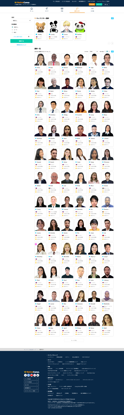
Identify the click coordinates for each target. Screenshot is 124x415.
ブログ (62, 375)
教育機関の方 (82, 1)
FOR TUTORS (91, 1)
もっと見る (74, 340)
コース (15, 29)
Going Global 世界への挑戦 (81, 386)
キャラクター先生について (53, 381)
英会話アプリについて (81, 364)
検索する (21, 41)
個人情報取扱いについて (86, 393)
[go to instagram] (34, 375)
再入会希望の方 (75, 357)
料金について (84, 361)
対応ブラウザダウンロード (68, 364)
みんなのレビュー (59, 379)
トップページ (50, 357)
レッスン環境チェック (65, 370)
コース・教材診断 (59, 368)
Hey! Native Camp (91, 373)
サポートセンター (65, 388)
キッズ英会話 (56, 1)
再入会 (106, 4)
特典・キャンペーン (52, 386)
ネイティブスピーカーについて (73, 379)
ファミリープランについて (53, 364)
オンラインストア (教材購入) (72, 368)
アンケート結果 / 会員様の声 (65, 386)
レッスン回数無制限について (71, 361)
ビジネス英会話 (66, 1)
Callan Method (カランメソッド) (89, 368)
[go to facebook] (28, 375)
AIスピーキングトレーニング (54, 373)
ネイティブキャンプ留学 (103, 1)
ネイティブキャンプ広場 (53, 375)
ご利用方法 (60, 361)
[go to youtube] (31, 375)
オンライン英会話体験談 (53, 388)
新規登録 (92, 4)
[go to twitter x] (25, 375)
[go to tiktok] (37, 375)
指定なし (15, 20)
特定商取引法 (75, 393)
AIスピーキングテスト (67, 373)
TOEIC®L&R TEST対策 (52, 370)
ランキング (50, 379)
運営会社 (59, 393)
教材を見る (50, 368)
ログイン (99, 4)
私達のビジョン (59, 395)
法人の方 (74, 1)
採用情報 (50, 395)
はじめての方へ (51, 361)
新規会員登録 (59, 357)
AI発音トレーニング (80, 373)
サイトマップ (50, 393)
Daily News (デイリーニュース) (80, 370)
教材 (15, 32)
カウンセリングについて (88, 379)
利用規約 (67, 393)
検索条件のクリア (21, 45)
